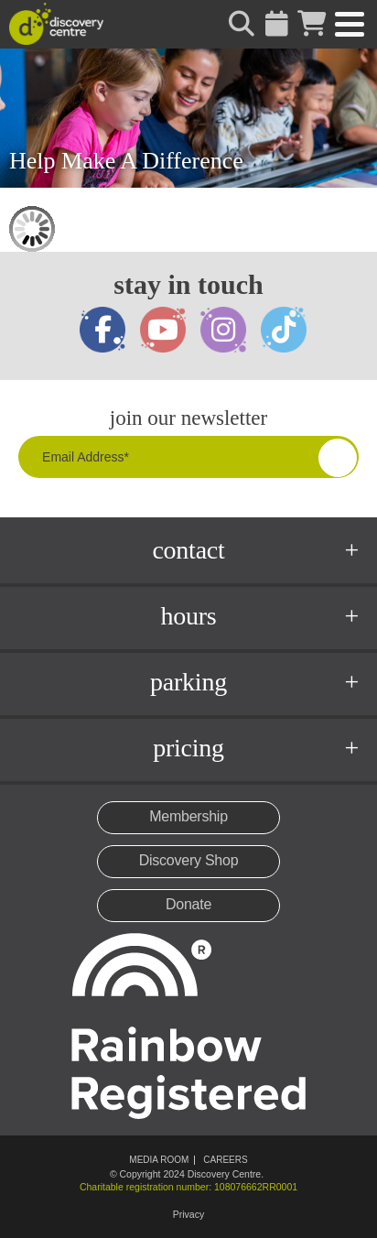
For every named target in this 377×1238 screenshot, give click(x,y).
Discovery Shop (189, 860)
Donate (188, 904)
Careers (225, 1160)
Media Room (158, 1160)
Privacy (188, 1214)
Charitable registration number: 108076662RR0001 (188, 1186)
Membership (188, 816)
